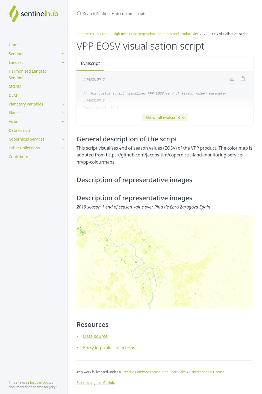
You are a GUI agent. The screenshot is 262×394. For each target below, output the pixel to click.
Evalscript (91, 64)
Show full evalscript (164, 117)
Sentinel (16, 53)
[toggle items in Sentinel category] (63, 53)
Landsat (16, 62)
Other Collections (24, 147)
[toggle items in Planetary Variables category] (63, 104)
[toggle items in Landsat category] (63, 62)
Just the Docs (40, 382)
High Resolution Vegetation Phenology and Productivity (155, 34)
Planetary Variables (26, 104)
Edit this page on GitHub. (95, 382)
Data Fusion (19, 130)
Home (14, 44)
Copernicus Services (27, 139)
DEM (13, 95)
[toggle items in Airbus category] (63, 121)
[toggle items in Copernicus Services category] (63, 139)
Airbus (14, 121)
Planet (14, 112)
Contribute (18, 156)
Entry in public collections (109, 348)
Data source (95, 336)
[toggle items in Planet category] (63, 113)
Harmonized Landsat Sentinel (27, 74)
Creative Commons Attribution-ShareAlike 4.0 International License (173, 372)
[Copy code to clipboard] (243, 79)
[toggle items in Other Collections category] (63, 148)
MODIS (15, 86)
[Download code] (232, 79)
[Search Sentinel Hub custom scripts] (141, 13)
